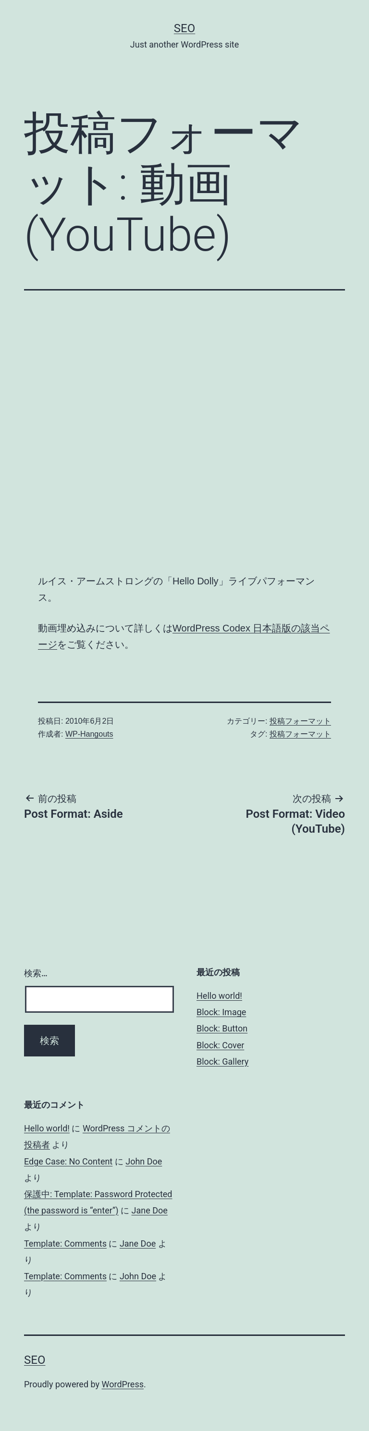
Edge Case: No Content (68, 1161)
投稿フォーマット (300, 721)
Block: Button (222, 1028)
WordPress (123, 1384)
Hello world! (219, 996)
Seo (184, 28)
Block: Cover (220, 1045)
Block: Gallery (222, 1061)
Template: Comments (65, 1243)
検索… (36, 973)
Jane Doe (150, 1210)
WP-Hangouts (89, 734)
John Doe (143, 1161)
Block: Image (221, 1012)
